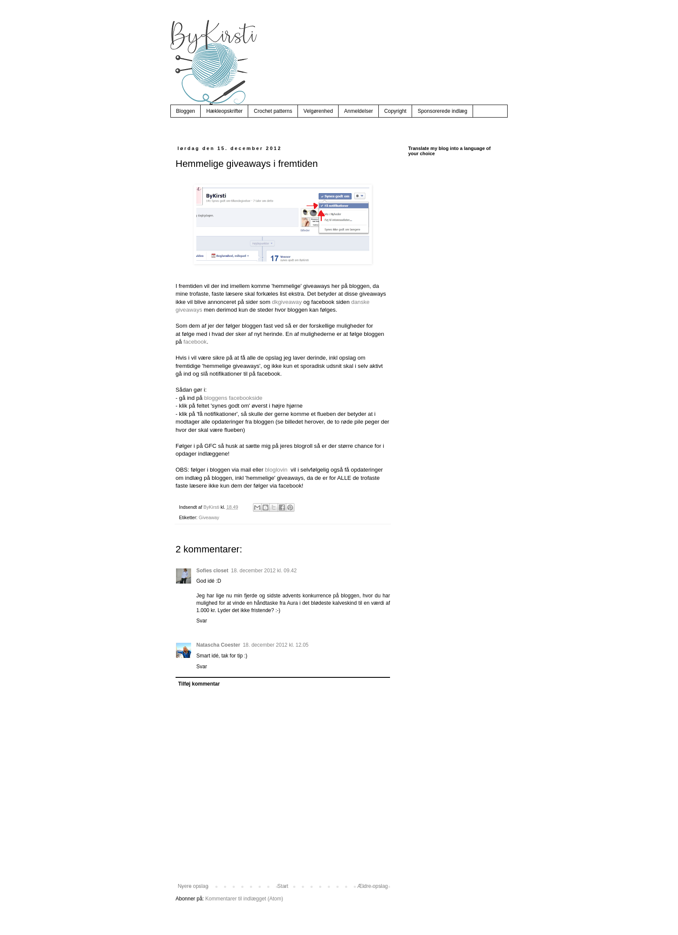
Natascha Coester (218, 645)
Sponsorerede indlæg (442, 111)
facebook (195, 341)
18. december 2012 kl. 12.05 (275, 645)
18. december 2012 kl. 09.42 (264, 571)
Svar (201, 621)
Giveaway (209, 517)
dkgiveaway (287, 302)
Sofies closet (212, 571)
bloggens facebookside (233, 398)
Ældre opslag (372, 886)
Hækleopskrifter (224, 111)
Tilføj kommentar (199, 684)
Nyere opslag (193, 886)
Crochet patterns (273, 111)
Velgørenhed (318, 111)
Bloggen (185, 111)
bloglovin (276, 469)
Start (282, 886)
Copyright (395, 111)
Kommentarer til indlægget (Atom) (244, 899)
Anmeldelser (358, 111)
